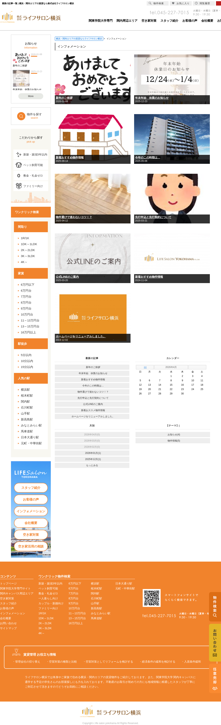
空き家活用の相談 (31, 546)
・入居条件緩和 (191, 661)
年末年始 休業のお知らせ (152, 97)
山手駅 (25, 413)
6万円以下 (27, 284)
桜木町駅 (27, 395)
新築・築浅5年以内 (35, 154)
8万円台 (26, 302)
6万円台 (26, 290)
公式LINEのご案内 (67, 276)
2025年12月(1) (93, 459)
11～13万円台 (30, 320)
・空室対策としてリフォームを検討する (108, 661)
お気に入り (181, 3)
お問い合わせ (8, 623)
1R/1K (25, 238)
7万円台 (26, 296)
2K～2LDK (28, 250)
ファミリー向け (33, 186)
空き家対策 (148, 20)
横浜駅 (25, 389)
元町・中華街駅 (31, 443)
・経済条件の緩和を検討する (157, 661)
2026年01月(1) (93, 453)
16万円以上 (28, 332)
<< (145, 367)
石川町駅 (27, 407)
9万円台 (26, 308)
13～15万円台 (30, 326)
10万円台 (27, 314)
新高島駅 (27, 419)
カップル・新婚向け (51, 603)
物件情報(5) (174, 440)
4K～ (24, 262)
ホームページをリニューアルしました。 (81, 336)
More (30, 96)
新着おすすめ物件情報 (70, 157)
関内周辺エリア (127, 20)
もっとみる (92, 465)
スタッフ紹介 (169, 20)
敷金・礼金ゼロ (33, 175)
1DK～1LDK (29, 244)
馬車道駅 (27, 431)
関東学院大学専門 (101, 20)
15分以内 (27, 367)
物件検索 (156, 3)
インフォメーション (31, 511)
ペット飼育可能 (33, 165)
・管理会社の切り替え (26, 661)
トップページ (8, 583)
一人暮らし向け (48, 598)
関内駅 (25, 401)
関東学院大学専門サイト (15, 588)
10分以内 (27, 361)
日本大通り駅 (30, 437)
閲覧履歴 (202, 3)
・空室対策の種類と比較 (61, 661)
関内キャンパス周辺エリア (16, 593)
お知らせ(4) (174, 434)
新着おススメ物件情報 (93, 410)
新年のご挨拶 (64, 97)
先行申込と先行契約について (153, 217)
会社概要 (207, 20)
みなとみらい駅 (31, 425)
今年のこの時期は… (147, 157)
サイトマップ (8, 628)
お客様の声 (189, 20)
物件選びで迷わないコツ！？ (74, 217)
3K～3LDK (28, 256)
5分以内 (26, 355)
